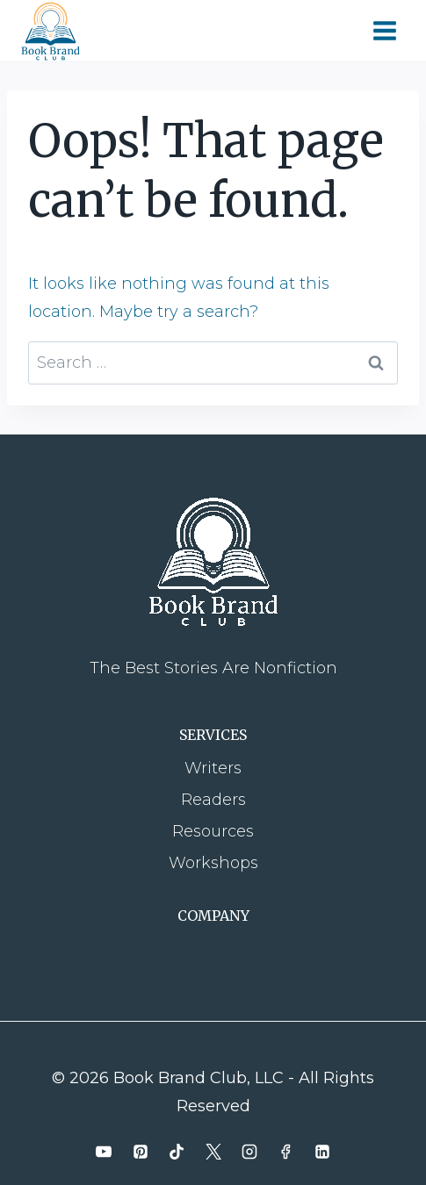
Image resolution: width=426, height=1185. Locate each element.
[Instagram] (249, 1151)
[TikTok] (176, 1151)
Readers (213, 799)
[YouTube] (103, 1151)
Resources (213, 831)
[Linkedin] (322, 1151)
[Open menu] (384, 30)
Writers (213, 768)
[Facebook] (285, 1151)
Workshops (213, 863)
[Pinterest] (140, 1151)
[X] (213, 1151)
